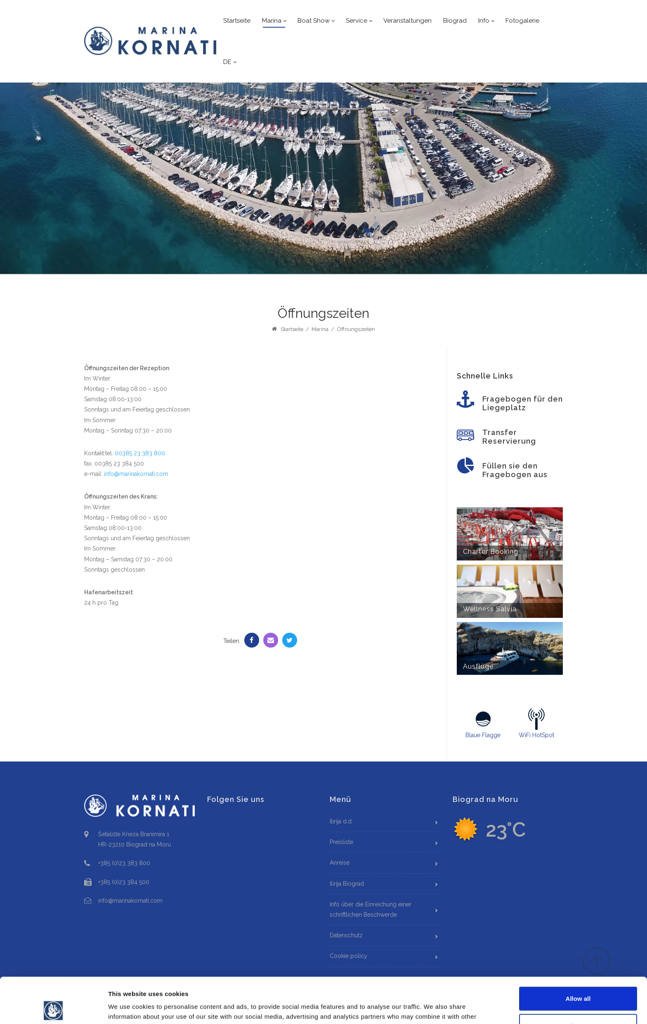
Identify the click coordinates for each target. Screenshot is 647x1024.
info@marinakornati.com (136, 474)
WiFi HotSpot (536, 723)
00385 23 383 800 (140, 453)
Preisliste (341, 842)
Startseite (287, 329)
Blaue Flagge (483, 723)
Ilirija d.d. (341, 821)
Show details (433, 1007)
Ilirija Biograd (347, 883)
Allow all (578, 952)
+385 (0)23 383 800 (124, 863)
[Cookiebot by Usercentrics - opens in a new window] (53, 1008)
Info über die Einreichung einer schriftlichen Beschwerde (370, 909)
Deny (578, 980)
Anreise (339, 862)
